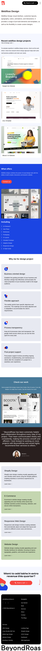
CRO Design (5, 628)
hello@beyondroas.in (8, 599)
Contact (23, 615)
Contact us (6, 182)
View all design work (7, 43)
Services (23, 609)
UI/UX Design (25, 634)
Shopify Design (25, 631)
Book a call (30, 3)
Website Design (6, 637)
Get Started (24, 603)
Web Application (25, 640)
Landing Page (25, 628)
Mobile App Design (7, 634)
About (22, 612)
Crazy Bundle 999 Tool (8, 631)
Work (22, 606)
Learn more (8, 484)
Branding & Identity (7, 640)
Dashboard (24, 637)
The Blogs (24, 618)
